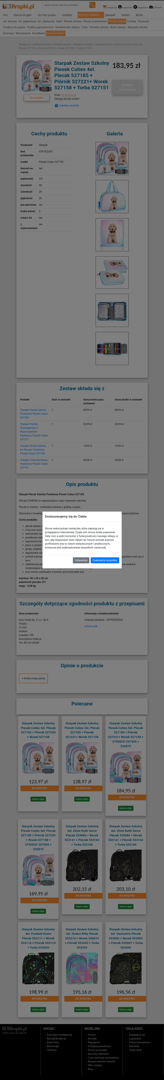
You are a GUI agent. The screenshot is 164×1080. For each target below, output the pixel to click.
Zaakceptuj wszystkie (105, 560)
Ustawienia (81, 560)
